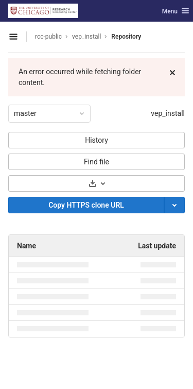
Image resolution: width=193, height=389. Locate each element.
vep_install (168, 113)
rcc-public (48, 36)
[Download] (96, 183)
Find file (96, 162)
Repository (126, 36)
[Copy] (86, 205)
